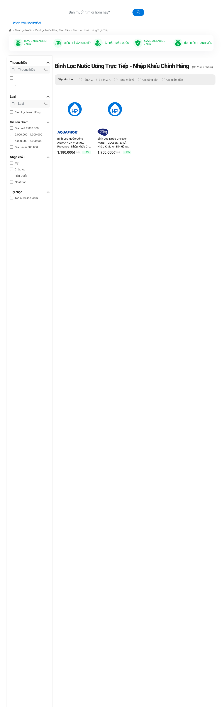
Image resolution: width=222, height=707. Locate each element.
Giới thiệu (137, 21)
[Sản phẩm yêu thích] (190, 3)
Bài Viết (119, 21)
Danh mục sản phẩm (27, 21)
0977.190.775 (198, 12)
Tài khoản (208, 3)
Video (104, 21)
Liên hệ (154, 21)
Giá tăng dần (148, 79)
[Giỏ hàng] (181, 3)
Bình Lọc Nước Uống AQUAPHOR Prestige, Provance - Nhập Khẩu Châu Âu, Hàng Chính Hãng (74, 142)
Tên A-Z (86, 79)
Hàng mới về (124, 79)
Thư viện (72, 21)
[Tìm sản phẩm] (104, 12)
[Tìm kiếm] (138, 12)
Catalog (90, 21)
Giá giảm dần (172, 79)
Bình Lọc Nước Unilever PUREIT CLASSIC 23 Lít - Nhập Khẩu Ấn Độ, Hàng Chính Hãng (112, 142)
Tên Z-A (103, 79)
